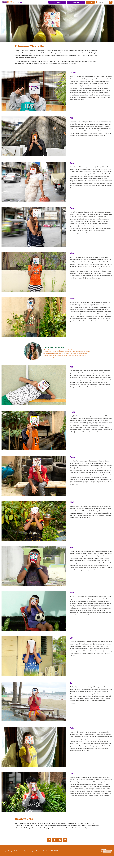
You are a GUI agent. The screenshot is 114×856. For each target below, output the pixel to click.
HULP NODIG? (57, 2)
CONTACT (76, 2)
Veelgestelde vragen (28, 851)
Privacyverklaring (7, 851)
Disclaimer (17, 851)
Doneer (90, 2)
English (38, 851)
